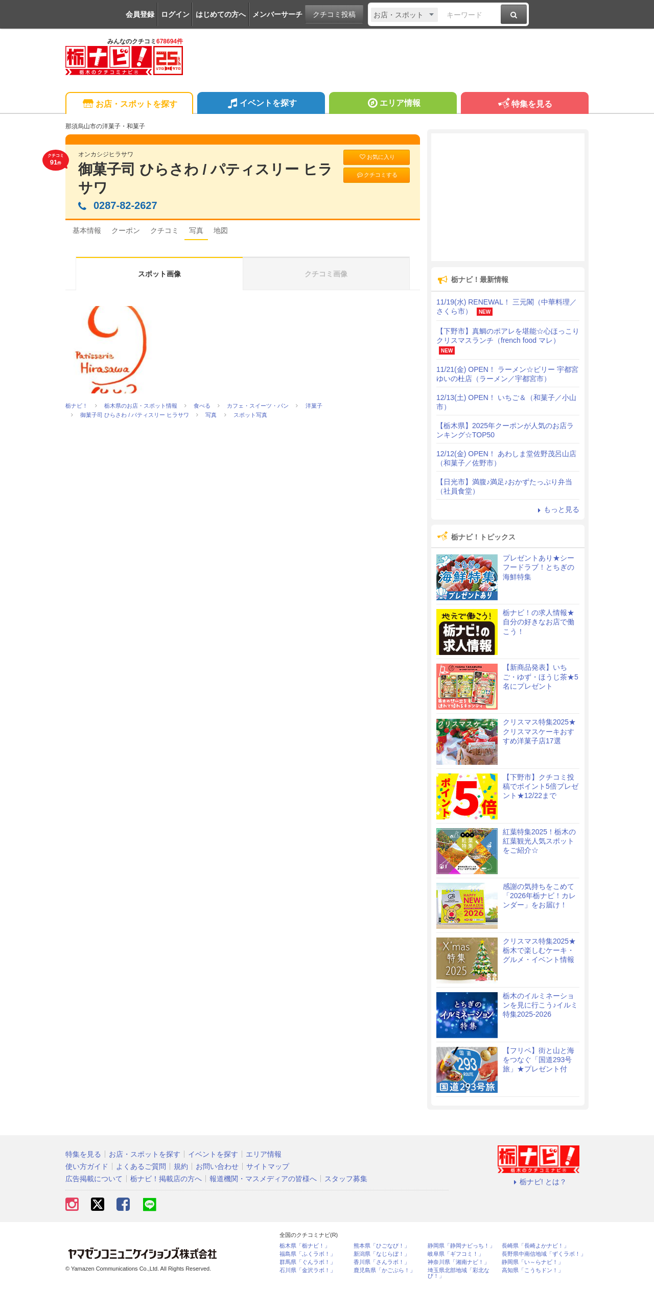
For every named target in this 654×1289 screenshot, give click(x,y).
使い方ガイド (86, 1166)
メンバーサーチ (277, 14)
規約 (181, 1166)
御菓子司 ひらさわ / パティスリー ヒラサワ (205, 178)
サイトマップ (267, 1166)
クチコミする (377, 175)
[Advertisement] (508, 197)
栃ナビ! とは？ (538, 1182)
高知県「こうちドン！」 (533, 1270)
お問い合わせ (217, 1166)
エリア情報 (392, 104)
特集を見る (524, 104)
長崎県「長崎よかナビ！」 (535, 1246)
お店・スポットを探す (129, 104)
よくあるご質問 (141, 1166)
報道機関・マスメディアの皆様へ (263, 1179)
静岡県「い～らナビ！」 (533, 1262)
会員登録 (140, 14)
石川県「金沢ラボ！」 (307, 1270)
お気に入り (376, 157)
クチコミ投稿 (334, 14)
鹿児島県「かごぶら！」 (384, 1270)
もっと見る (556, 509)
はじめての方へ (221, 14)
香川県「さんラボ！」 (382, 1262)
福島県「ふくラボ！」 (307, 1254)
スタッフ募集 (345, 1179)
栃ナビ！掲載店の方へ (166, 1179)
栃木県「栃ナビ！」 (304, 1246)
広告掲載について (94, 1179)
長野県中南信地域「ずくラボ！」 (544, 1254)
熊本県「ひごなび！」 (382, 1246)
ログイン (175, 14)
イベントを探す (260, 104)
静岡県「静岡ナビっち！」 (461, 1246)
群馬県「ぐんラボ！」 (307, 1262)
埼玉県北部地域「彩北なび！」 (458, 1273)
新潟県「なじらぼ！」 (382, 1254)
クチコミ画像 (326, 274)
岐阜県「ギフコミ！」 (456, 1254)
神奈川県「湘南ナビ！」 (458, 1262)
